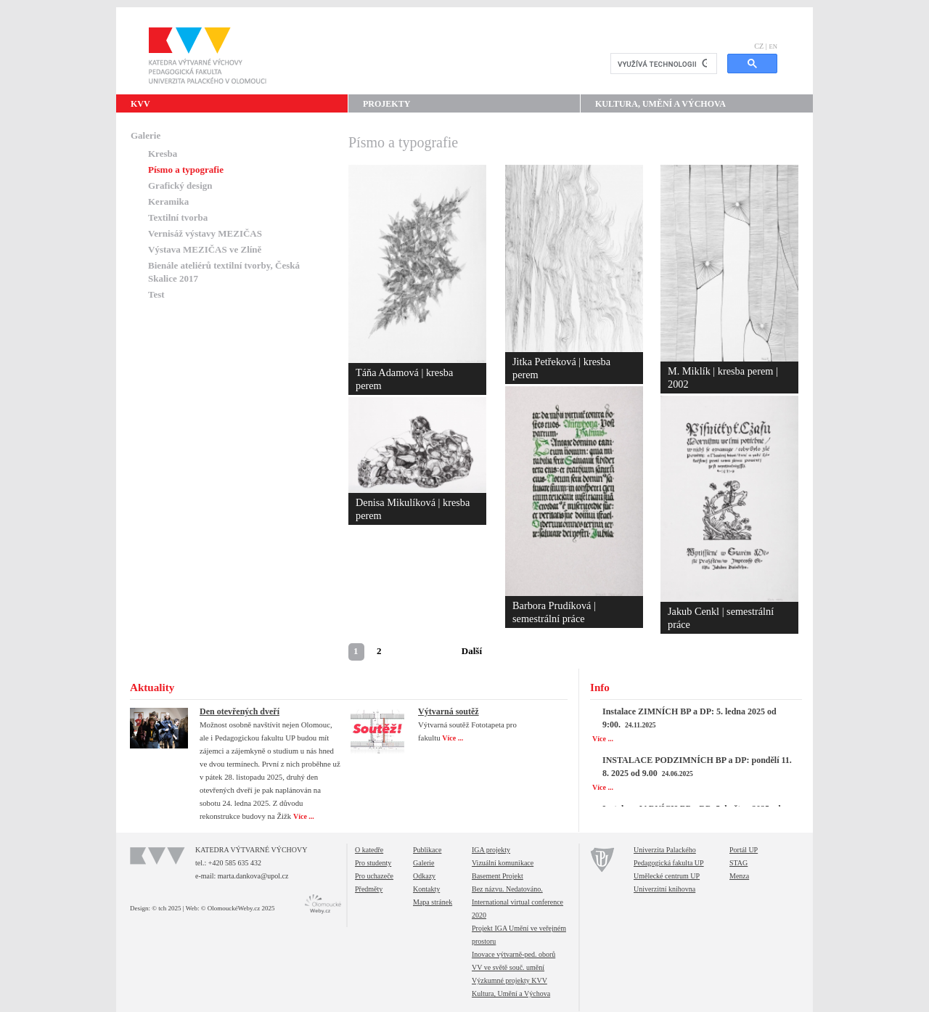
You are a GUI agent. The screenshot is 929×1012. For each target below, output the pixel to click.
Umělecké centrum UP (667, 876)
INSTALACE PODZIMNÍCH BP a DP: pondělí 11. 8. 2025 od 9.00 (697, 766)
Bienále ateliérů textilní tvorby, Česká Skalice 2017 (224, 272)
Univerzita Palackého (665, 850)
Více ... (304, 816)
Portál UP (743, 850)
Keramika (168, 201)
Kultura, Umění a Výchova (660, 104)
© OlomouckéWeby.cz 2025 (238, 908)
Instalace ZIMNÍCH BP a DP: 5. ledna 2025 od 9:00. (689, 718)
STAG (738, 863)
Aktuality (152, 687)
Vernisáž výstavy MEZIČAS (205, 233)
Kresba (162, 153)
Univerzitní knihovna (664, 889)
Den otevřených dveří (239, 711)
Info (600, 687)
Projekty (386, 104)
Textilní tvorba (178, 217)
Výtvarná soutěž (448, 711)
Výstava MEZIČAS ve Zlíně (204, 249)
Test (156, 294)
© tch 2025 (166, 908)
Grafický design (180, 185)
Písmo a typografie (186, 169)
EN (773, 46)
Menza (739, 876)
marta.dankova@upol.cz (253, 876)
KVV (140, 104)
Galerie (145, 135)
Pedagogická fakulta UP (669, 863)
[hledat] (662, 63)
